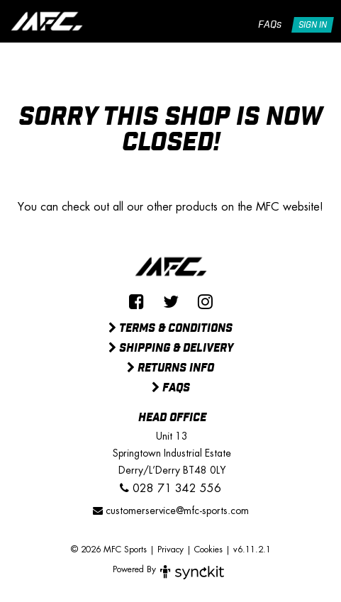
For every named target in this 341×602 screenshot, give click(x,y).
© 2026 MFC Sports (109, 549)
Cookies (208, 549)
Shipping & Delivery (170, 349)
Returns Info (170, 369)
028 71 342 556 (170, 488)
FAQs (269, 25)
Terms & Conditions (170, 329)
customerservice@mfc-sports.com (171, 510)
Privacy (170, 549)
